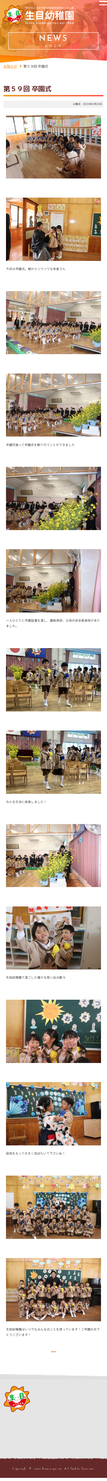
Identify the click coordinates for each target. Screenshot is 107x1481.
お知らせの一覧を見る (54, 1350)
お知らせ (10, 66)
